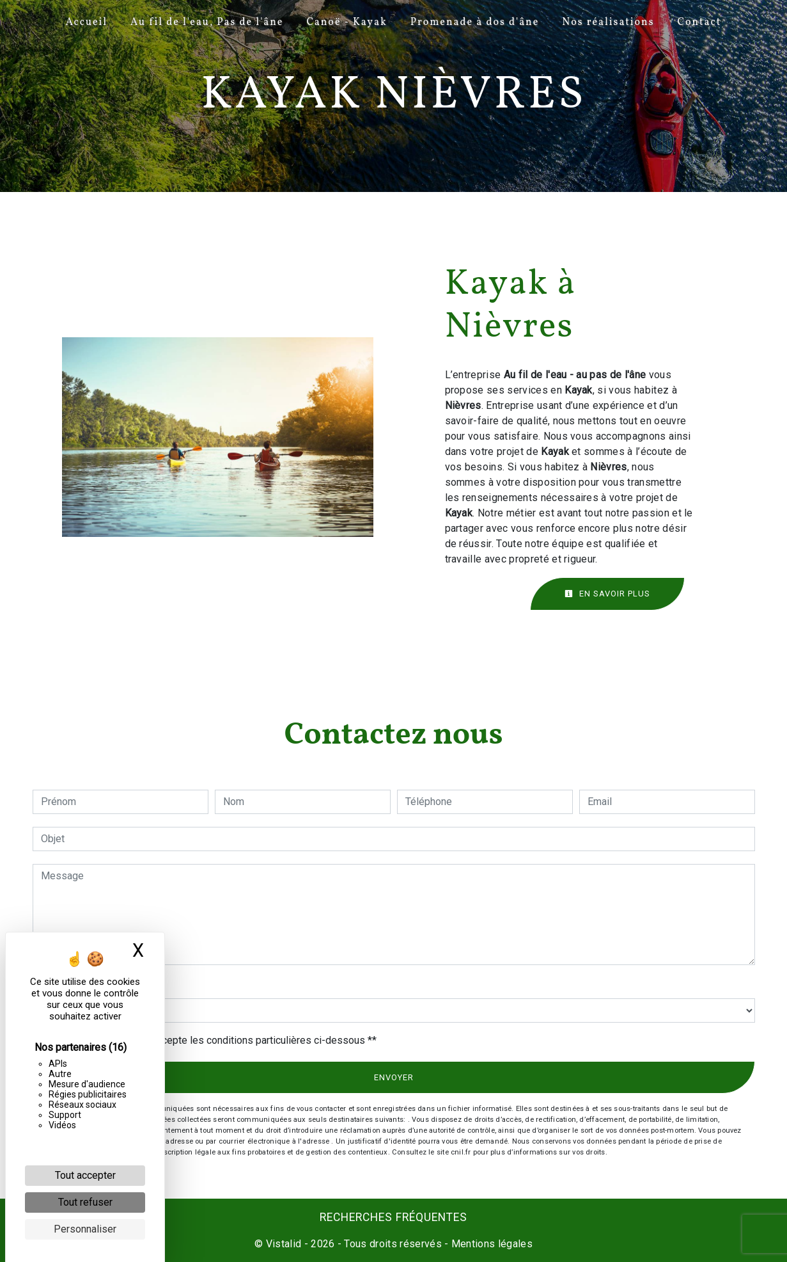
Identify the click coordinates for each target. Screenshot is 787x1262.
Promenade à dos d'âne (475, 22)
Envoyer (394, 1077)
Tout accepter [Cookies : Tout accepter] (85, 1175)
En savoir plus (607, 593)
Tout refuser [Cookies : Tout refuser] (85, 1202)
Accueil (86, 22)
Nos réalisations (608, 22)
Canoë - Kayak (346, 22)
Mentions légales (491, 1244)
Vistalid (284, 1244)
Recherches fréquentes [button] (393, 1217)
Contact (699, 22)
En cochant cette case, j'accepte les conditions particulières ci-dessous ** (211, 1040)
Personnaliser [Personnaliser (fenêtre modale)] (85, 1229)
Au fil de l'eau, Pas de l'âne (206, 22)
